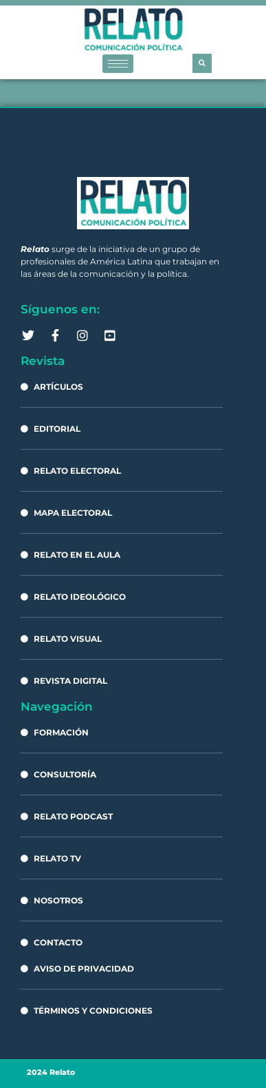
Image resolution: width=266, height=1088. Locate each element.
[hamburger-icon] (117, 63)
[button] (202, 63)
